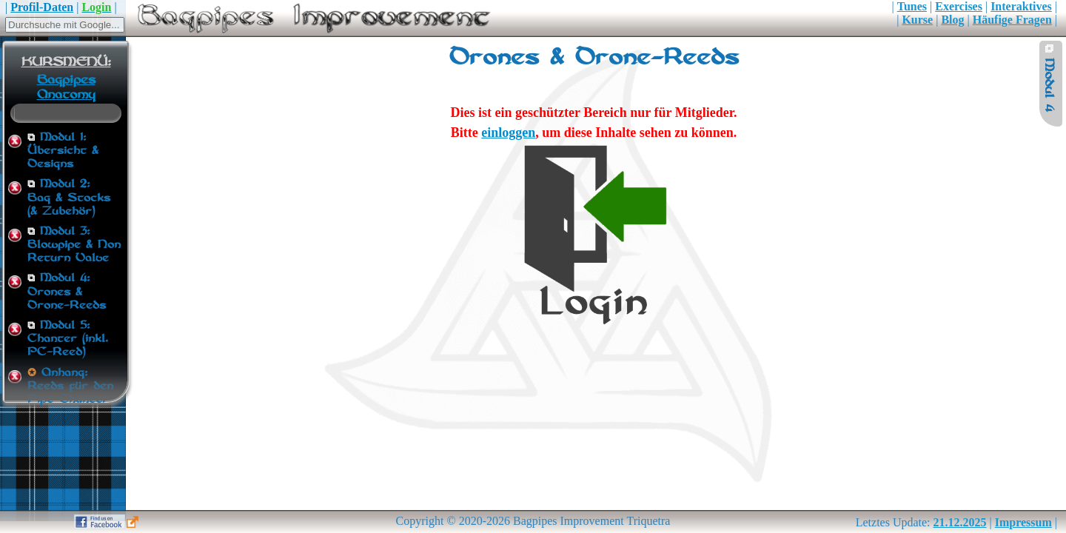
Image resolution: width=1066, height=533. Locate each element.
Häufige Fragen (1012, 19)
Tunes (912, 6)
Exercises (958, 6)
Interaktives (1021, 6)
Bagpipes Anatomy (66, 87)
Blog (952, 19)
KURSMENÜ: (66, 62)
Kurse (917, 19)
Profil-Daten (41, 7)
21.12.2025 (960, 522)
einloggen (508, 132)
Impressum (1023, 522)
